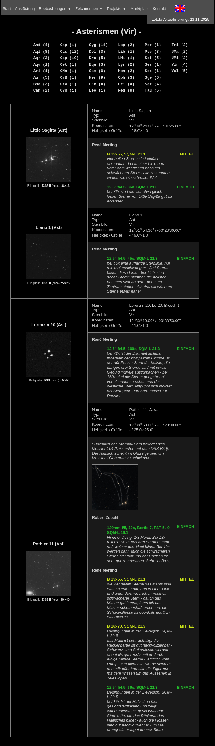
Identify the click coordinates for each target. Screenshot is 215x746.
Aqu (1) (41, 64)
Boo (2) (41, 84)
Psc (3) (153, 51)
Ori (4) (126, 84)
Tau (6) (153, 90)
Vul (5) (179, 71)
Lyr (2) (126, 64)
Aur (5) (41, 77)
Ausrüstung (25, 8)
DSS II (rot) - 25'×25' (56, 283)
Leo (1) (97, 90)
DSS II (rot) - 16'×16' (56, 185)
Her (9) (97, 77)
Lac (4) (97, 84)
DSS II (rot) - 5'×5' (56, 380)
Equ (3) (97, 64)
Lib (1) (126, 51)
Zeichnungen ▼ (89, 8)
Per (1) (153, 45)
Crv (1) (68, 84)
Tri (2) (179, 45)
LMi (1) (126, 58)
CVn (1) (68, 90)
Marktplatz (139, 8)
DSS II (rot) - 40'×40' (56, 599)
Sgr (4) (153, 84)
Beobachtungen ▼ (55, 8)
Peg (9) (126, 90)
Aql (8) (41, 51)
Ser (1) (153, 64)
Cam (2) (41, 90)
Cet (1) (68, 64)
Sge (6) (153, 77)
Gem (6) (97, 71)
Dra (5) (97, 58)
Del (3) (97, 51)
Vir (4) (179, 64)
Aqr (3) (41, 58)
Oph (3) (126, 77)
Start (7, 8)
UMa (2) (179, 51)
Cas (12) (69, 51)
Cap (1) (68, 45)
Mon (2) (126, 71)
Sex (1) (153, 71)
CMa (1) (68, 71)
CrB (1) (68, 77)
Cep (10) (69, 58)
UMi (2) (179, 58)
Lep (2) (126, 45)
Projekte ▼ (116, 8)
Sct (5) (153, 58)
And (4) (41, 45)
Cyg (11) (98, 45)
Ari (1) (41, 71)
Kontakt (159, 8)
